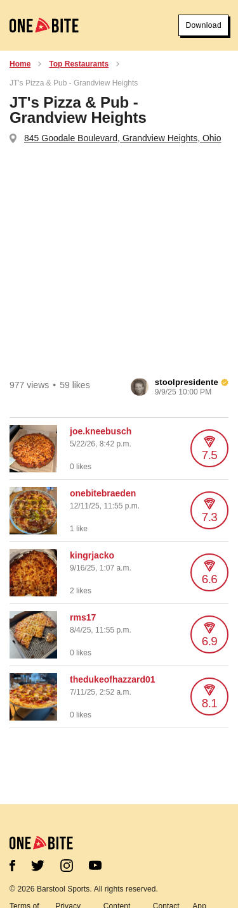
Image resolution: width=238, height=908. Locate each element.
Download (203, 25)
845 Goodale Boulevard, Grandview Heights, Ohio (122, 138)
